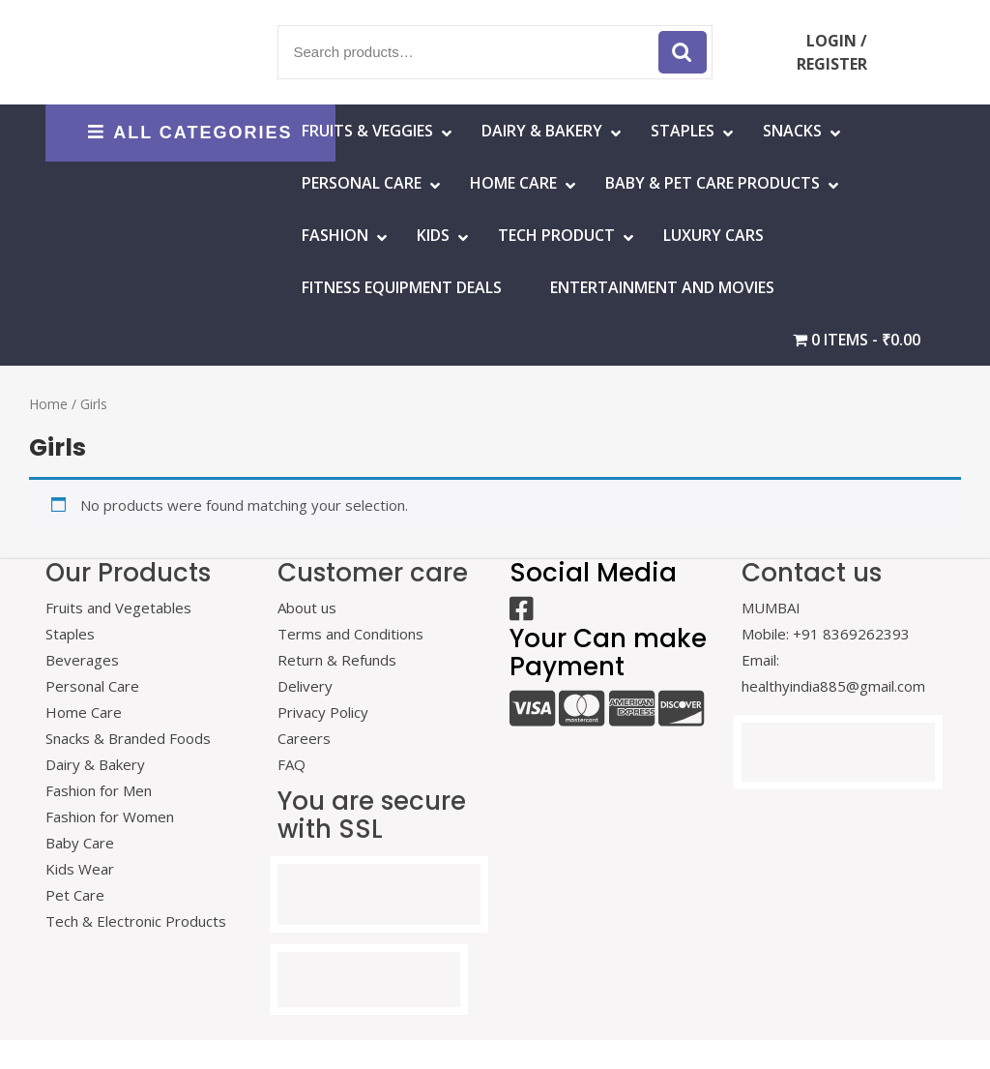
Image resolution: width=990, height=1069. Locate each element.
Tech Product (556, 235)
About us (306, 607)
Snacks (792, 130)
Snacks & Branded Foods (128, 738)
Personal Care (362, 182)
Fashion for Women (109, 816)
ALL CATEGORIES (190, 132)
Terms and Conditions (350, 633)
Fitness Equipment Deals (402, 287)
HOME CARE (513, 182)
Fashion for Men (98, 790)
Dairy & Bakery (541, 130)
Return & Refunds (336, 659)
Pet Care (74, 895)
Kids (433, 235)
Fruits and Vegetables (118, 607)
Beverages (82, 659)
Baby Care (79, 842)
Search (682, 52)
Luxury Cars (713, 235)
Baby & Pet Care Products (712, 182)
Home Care (83, 712)
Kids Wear (79, 868)
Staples (682, 130)
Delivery (305, 686)
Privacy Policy (322, 712)
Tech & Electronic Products (135, 921)
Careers (304, 738)
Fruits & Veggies (367, 130)
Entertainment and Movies (662, 287)
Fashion (335, 235)
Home (48, 404)
